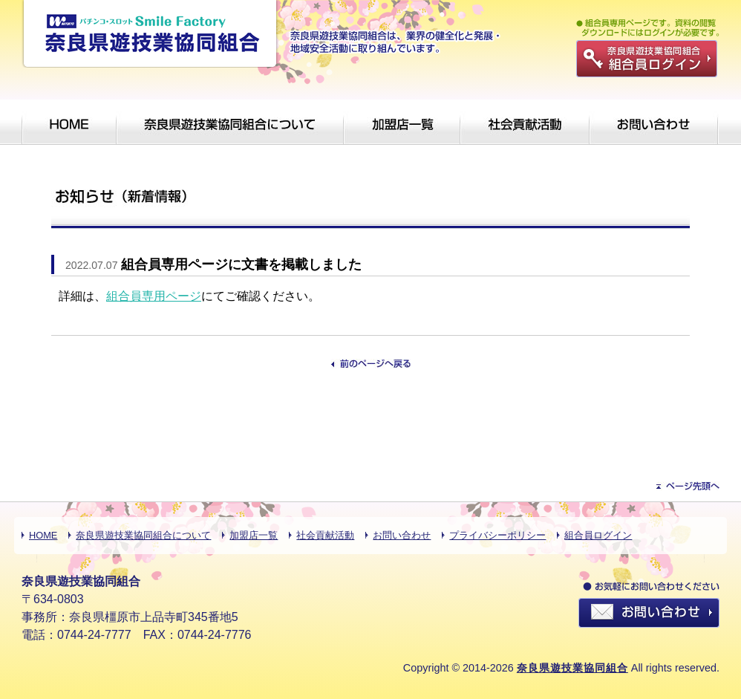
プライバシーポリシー (497, 535)
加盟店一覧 (253, 535)
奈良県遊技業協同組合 (572, 668)
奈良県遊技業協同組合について (143, 535)
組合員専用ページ (153, 296)
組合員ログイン (598, 535)
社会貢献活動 (325, 535)
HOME (43, 535)
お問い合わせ (402, 535)
